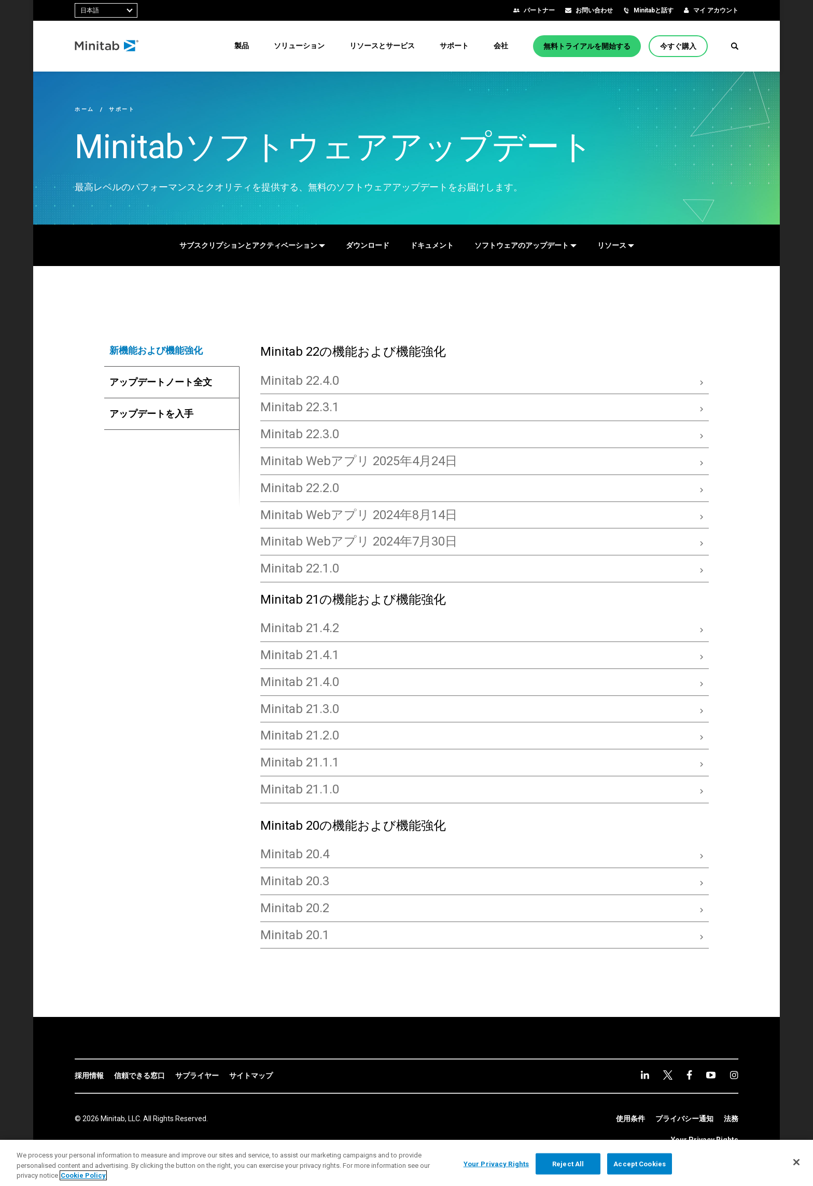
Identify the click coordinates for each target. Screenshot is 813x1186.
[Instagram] (734, 1075)
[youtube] (711, 1075)
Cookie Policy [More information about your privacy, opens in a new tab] (83, 1175)
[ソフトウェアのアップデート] (525, 245)
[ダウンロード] (367, 245)
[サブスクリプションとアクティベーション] (252, 245)
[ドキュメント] (432, 245)
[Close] (796, 1162)
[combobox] (106, 10)
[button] (734, 46)
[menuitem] (241, 45)
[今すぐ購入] (678, 46)
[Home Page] (107, 46)
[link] (89, 1076)
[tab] (172, 350)
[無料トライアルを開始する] (587, 46)
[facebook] (689, 1075)
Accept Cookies (639, 1163)
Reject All (568, 1163)
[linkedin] (645, 1074)
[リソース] (615, 245)
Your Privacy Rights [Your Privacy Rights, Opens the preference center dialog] (496, 1163)
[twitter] (667, 1075)
